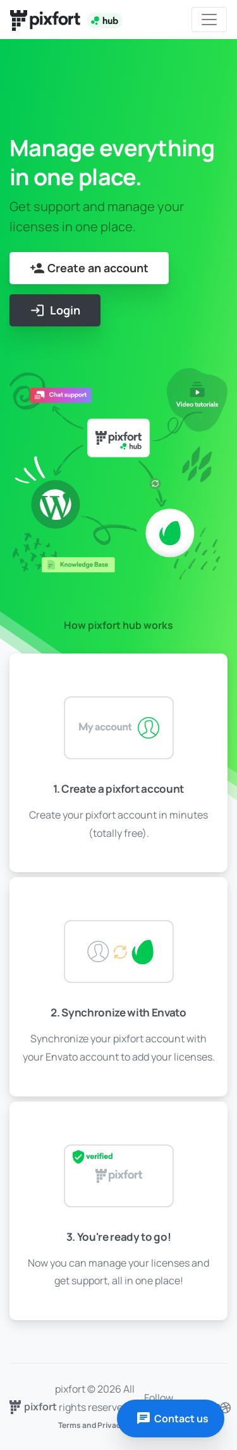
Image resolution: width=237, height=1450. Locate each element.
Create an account (89, 268)
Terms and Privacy (91, 1425)
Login (55, 310)
